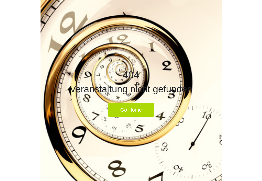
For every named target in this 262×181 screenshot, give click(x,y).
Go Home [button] (131, 110)
